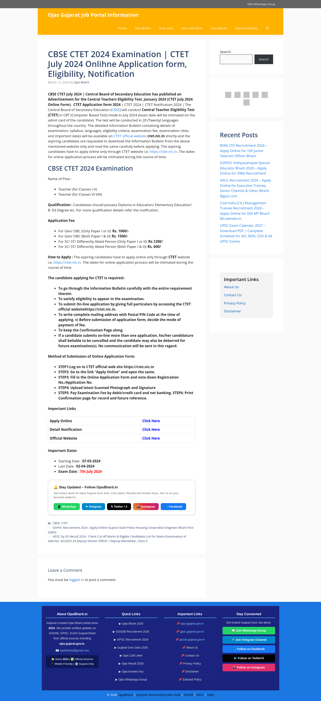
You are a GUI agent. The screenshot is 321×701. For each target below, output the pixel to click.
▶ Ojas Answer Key (131, 671)
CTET (64, 523)
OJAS (210, 695)
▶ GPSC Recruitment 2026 (131, 639)
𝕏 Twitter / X (119, 506)
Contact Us (233, 295)
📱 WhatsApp (66, 506)
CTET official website (130, 136)
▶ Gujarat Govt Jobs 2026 (131, 647)
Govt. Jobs (166, 28)
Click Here (151, 429)
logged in (76, 579)
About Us (231, 287)
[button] (267, 28)
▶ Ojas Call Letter (131, 655)
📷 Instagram (146, 506)
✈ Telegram (93, 506)
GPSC (200, 695)
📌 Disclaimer (190, 671)
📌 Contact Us (190, 655)
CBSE (115, 109)
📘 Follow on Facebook (249, 649)
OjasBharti (125, 695)
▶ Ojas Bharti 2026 (131, 623)
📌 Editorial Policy (189, 679)
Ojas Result (219, 28)
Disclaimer (232, 311)
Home (122, 28)
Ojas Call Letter (192, 28)
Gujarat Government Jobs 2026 (158, 695)
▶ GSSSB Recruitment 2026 (131, 631)
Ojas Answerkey (246, 28)
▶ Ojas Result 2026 (131, 663)
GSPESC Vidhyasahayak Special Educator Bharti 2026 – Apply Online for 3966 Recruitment (245, 168)
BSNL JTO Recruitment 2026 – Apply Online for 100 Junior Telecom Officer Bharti (243, 150)
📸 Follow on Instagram (249, 667)
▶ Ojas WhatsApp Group (131, 679)
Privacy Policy (235, 303)
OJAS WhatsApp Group (261, 4)
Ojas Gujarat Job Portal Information (93, 14)
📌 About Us (190, 647)
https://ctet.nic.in (163, 151)
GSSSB (188, 695)
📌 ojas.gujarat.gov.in (189, 623)
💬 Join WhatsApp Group (249, 630)
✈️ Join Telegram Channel (249, 639)
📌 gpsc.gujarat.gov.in (190, 631)
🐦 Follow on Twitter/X (249, 658)
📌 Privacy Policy (190, 663)
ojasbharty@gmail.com (74, 650)
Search (225, 51)
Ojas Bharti (142, 28)
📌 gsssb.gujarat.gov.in (190, 639)
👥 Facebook (173, 506)
